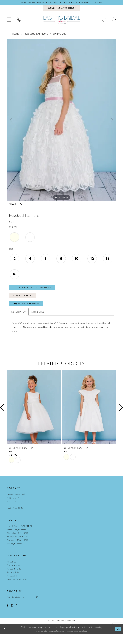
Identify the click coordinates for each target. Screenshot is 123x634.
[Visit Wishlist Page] (104, 20)
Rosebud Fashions (36, 33)
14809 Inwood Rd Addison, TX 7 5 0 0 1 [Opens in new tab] (16, 498)
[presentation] (34, 407)
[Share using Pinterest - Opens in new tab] (21, 204)
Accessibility (13, 576)
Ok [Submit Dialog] (118, 629)
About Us (11, 562)
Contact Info (13, 565)
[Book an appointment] (61, 8)
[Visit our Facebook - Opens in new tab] (7, 605)
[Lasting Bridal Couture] (61, 20)
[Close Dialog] (4, 629)
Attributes (37, 311)
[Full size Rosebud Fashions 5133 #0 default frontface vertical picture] (61, 120)
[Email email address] (22, 597)
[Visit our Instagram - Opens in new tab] (12, 605)
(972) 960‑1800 (15, 508)
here (85, 630)
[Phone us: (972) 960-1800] (19, 20)
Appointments (14, 569)
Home (15, 33)
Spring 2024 (60, 33)
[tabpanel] (61, 120)
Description (18, 311)
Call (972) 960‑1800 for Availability (32, 288)
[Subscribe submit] (36, 597)
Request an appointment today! (84, 2)
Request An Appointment (26, 304)
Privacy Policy (14, 572)
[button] (9, 20)
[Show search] (114, 20)
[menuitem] (9, 20)
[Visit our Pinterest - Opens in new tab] (16, 605)
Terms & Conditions (17, 579)
